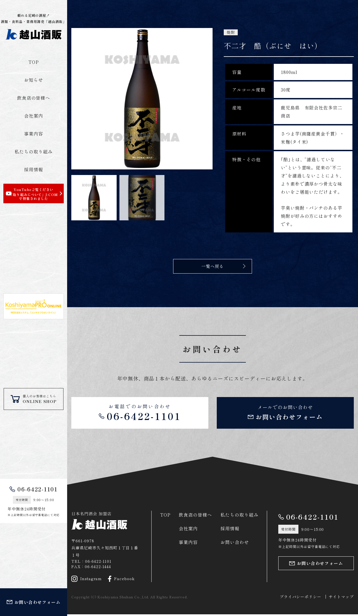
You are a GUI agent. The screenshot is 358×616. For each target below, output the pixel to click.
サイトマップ (341, 598)
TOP (33, 62)
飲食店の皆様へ (33, 97)
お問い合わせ (234, 543)
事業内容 (33, 133)
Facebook (121, 580)
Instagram (86, 580)
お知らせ (33, 79)
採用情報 (33, 169)
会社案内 (33, 115)
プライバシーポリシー (301, 598)
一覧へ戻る (213, 266)
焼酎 (231, 32)
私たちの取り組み (34, 151)
